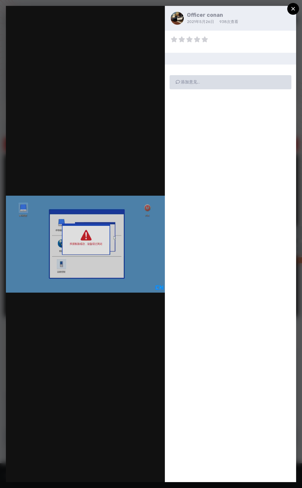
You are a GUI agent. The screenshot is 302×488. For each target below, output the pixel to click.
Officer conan (205, 15)
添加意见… (188, 82)
